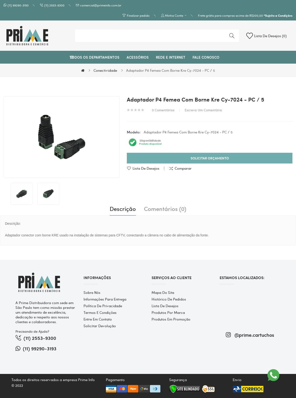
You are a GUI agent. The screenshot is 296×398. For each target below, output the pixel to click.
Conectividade (105, 70)
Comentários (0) (165, 209)
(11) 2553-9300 (54, 5)
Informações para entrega (105, 299)
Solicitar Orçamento (210, 158)
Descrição (123, 209)
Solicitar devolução (100, 325)
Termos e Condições (100, 312)
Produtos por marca (168, 312)
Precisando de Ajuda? (32, 331)
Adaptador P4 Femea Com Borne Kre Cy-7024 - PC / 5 (170, 70)
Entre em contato (98, 319)
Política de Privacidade (103, 305)
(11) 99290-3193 (18, 5)
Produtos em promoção (171, 319)
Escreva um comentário (203, 110)
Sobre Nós (92, 292)
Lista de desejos (146, 168)
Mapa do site (163, 292)
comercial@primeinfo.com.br (100, 5)
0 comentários (163, 110)
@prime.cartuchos (250, 335)
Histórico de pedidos (169, 299)
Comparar (183, 168)
